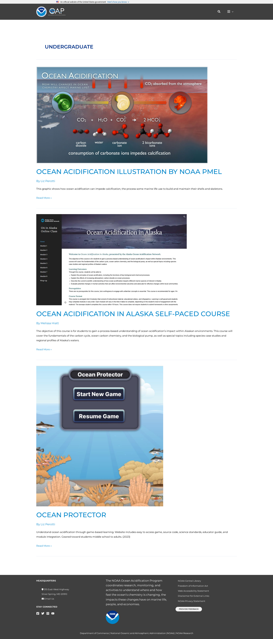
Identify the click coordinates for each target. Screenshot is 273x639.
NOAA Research (184, 633)
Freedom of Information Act (191, 585)
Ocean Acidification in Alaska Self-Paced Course (133, 314)
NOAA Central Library (187, 579)
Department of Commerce (94, 633)
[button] (220, 12)
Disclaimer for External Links (191, 596)
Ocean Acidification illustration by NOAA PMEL (129, 171)
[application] (232, 11)
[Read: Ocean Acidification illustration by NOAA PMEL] (121, 114)
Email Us (49, 597)
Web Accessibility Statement (191, 590)
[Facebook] (37, 611)
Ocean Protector (71, 515)
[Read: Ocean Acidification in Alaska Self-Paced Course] (111, 259)
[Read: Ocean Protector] (99, 435)
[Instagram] (47, 611)
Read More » (44, 197)
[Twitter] (42, 611)
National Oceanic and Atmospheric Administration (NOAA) (142, 633)
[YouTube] (52, 611)
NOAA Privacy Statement (189, 602)
